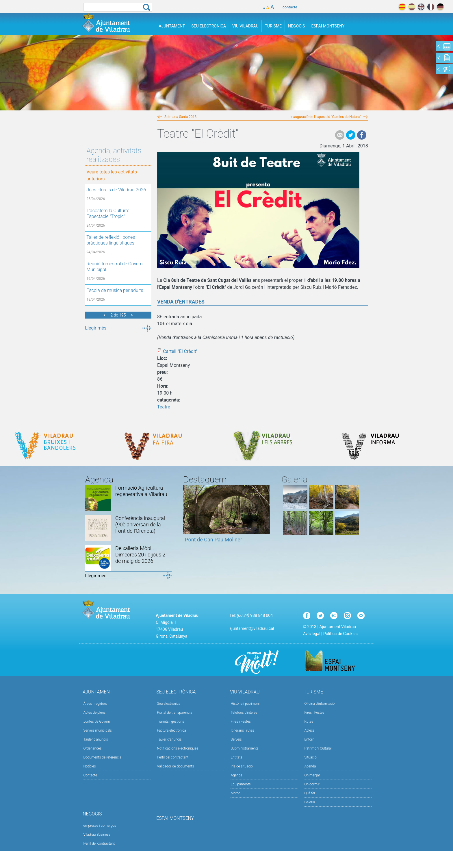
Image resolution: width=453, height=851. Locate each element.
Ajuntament (172, 26)
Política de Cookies (340, 633)
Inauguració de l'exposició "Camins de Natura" (325, 117)
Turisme (273, 26)
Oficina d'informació (319, 704)
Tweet (350, 135)
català (402, 6)
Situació (310, 757)
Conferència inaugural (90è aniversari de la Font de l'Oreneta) (140, 524)
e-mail (339, 135)
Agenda (236, 775)
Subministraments (245, 748)
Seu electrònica (169, 704)
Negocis (296, 26)
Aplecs (309, 730)
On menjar (312, 775)
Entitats (236, 757)
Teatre (163, 407)
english (421, 6)
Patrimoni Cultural (317, 748)
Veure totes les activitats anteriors (111, 175)
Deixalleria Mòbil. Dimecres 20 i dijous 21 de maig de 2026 (141, 554)
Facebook (361, 135)
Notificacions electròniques (177, 748)
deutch (440, 6)
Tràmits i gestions (170, 721)
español (411, 6)
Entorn (309, 739)
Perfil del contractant (173, 757)
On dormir (311, 784)
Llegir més (95, 328)
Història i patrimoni (245, 704)
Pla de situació (242, 766)
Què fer (309, 793)
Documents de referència (102, 757)
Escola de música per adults (114, 290)
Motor (235, 793)
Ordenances (92, 748)
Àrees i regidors (95, 704)
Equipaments (240, 784)
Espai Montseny (327, 26)
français (430, 6)
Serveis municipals (97, 730)
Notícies (89, 766)
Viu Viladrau (245, 26)
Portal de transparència (174, 713)
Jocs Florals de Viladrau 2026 (116, 190)
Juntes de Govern (96, 721)
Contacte (90, 775)
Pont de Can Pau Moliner (213, 539)
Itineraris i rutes (242, 730)
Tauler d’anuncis (169, 739)
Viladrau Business (96, 834)
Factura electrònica (171, 730)
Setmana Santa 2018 (180, 117)
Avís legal (311, 633)
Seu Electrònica (208, 26)
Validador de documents (175, 766)
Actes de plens (94, 713)
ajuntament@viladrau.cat (251, 628)
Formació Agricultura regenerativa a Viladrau (141, 491)
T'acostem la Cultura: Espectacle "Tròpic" (107, 213)
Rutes (308, 721)
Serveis (236, 739)
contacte (290, 7)
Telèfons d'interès (244, 713)
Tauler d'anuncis (95, 739)
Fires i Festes (240, 721)
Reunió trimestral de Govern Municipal (114, 266)
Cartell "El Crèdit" (180, 351)
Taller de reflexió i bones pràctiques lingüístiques (110, 240)
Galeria (309, 802)
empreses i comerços (99, 826)
